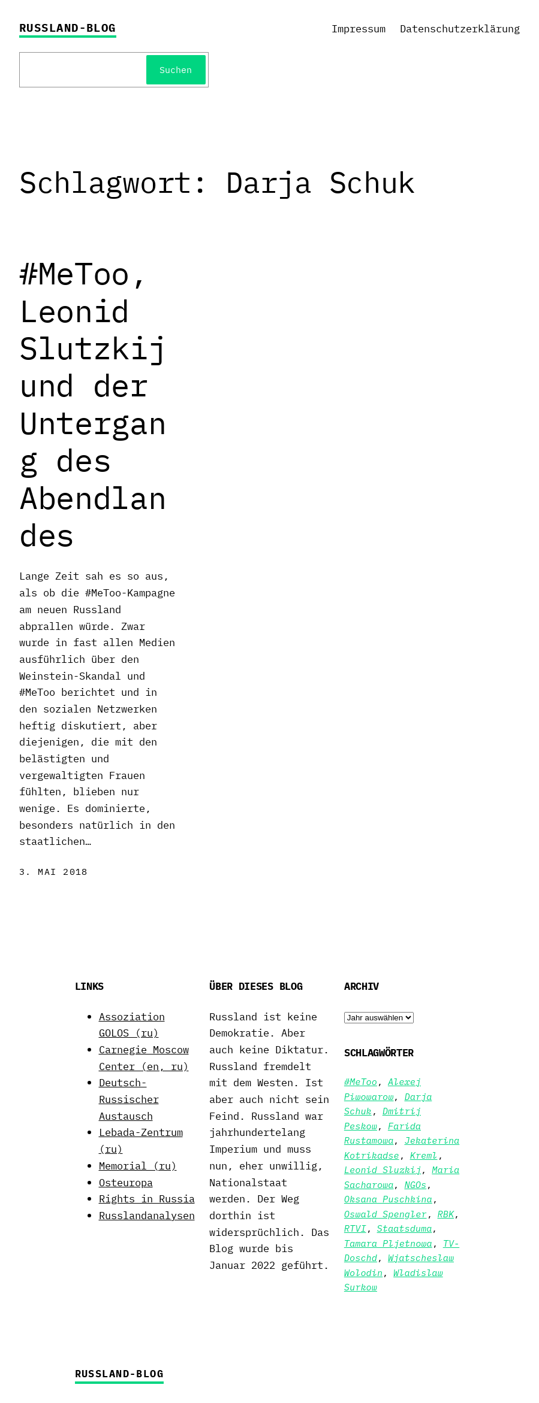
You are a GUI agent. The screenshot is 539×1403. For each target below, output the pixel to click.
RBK (446, 1214)
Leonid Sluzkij (382, 1169)
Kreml (424, 1155)
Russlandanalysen (147, 1215)
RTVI (355, 1228)
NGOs (415, 1184)
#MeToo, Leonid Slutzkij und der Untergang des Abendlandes (93, 403)
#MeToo (360, 1081)
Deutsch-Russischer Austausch (129, 1098)
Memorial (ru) (138, 1165)
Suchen (175, 69)
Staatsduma (404, 1228)
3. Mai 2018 (53, 871)
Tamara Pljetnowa (388, 1243)
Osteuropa (126, 1182)
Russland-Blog (67, 27)
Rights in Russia (147, 1198)
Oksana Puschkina (388, 1199)
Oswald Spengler (385, 1214)
